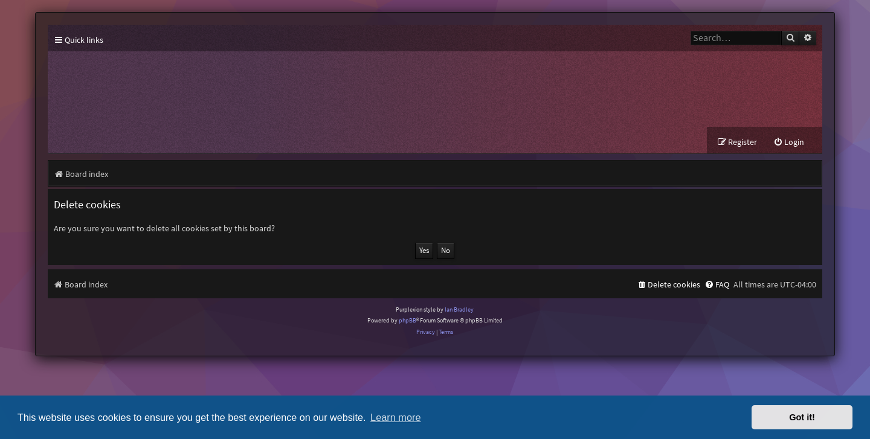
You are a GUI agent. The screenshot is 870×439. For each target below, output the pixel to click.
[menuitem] (788, 142)
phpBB (407, 320)
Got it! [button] (802, 417)
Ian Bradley (459, 309)
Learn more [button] (395, 417)
